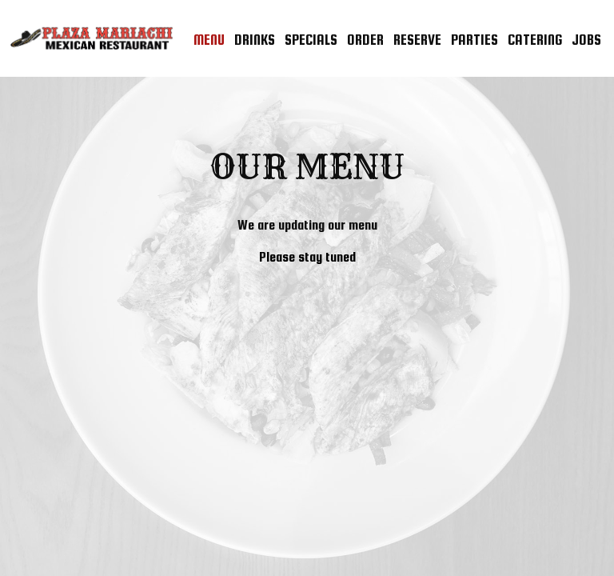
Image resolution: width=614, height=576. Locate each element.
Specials (311, 40)
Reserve (417, 40)
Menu (209, 40)
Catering (535, 40)
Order (365, 40)
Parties (474, 40)
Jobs (586, 40)
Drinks (254, 40)
